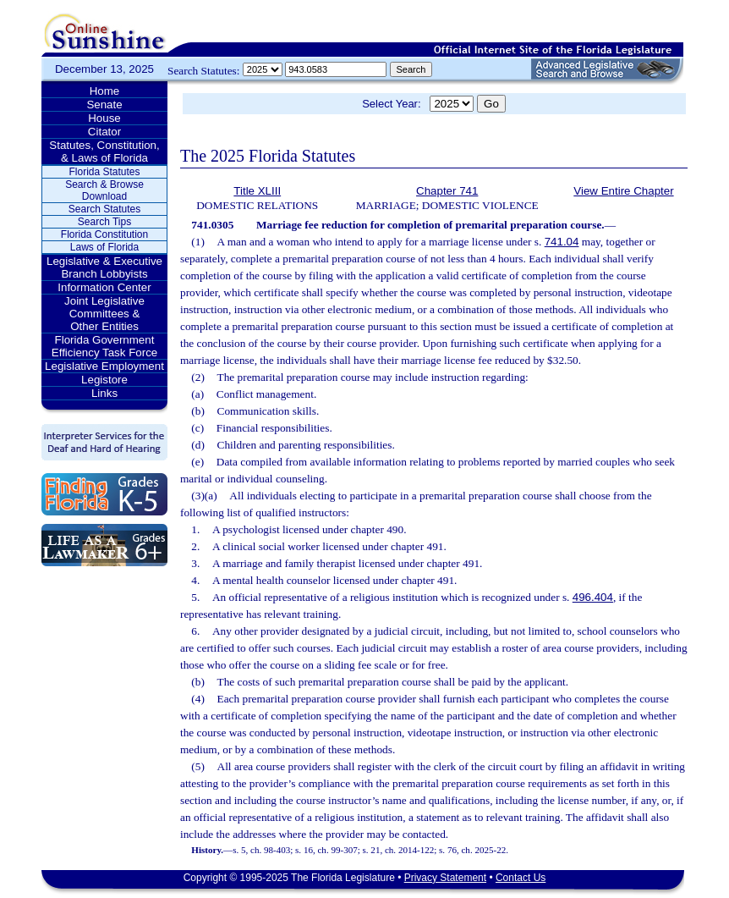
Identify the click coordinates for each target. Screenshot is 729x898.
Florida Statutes (104, 172)
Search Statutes (104, 209)
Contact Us (520, 878)
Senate (104, 104)
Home (105, 91)
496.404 (593, 597)
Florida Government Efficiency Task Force (104, 346)
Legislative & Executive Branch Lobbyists (104, 267)
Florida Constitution (104, 234)
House (104, 118)
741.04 (562, 241)
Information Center (104, 287)
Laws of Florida (104, 247)
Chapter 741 (447, 191)
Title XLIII (257, 191)
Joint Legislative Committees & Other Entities (104, 314)
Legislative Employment (104, 366)
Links (104, 393)
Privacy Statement (445, 878)
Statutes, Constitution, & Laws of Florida (104, 151)
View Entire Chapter (623, 191)
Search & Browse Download (104, 190)
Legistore (104, 379)
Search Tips (104, 222)
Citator (104, 131)
